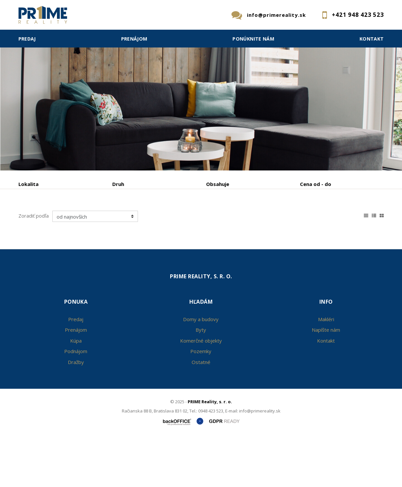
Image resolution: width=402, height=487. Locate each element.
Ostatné (201, 412)
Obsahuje (217, 184)
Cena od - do (315, 184)
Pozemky (200, 401)
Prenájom (134, 39)
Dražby (76, 412)
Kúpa (116, 218)
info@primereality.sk (276, 15)
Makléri (326, 369)
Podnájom (155, 218)
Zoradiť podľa (33, 265)
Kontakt (372, 39)
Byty (201, 380)
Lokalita (28, 184)
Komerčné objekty (201, 390)
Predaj (27, 39)
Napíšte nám (326, 380)
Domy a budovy (201, 369)
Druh (118, 184)
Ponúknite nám (253, 39)
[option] (201, 85)
